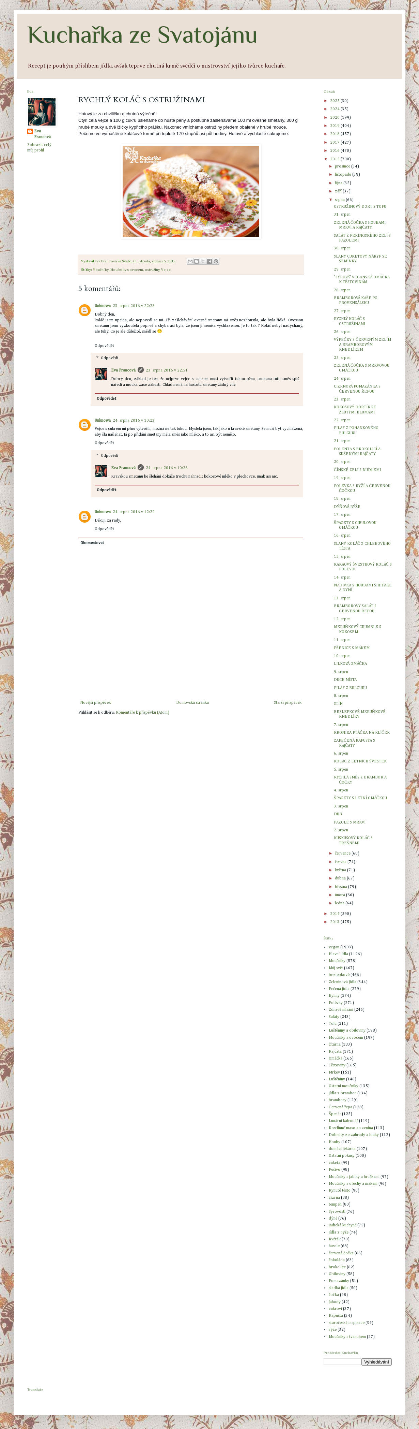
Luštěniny (337, 1079)
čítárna (335, 1044)
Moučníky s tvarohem (347, 1337)
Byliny (334, 996)
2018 (335, 134)
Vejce (166, 270)
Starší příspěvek (287, 703)
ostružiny (152, 270)
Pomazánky (339, 1281)
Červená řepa (340, 1107)
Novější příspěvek (95, 703)
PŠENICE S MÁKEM (352, 648)
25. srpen (342, 358)
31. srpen (342, 215)
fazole (334, 1246)
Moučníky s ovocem (126, 270)
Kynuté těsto (340, 1191)
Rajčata (335, 1052)
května (341, 870)
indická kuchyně (342, 1225)
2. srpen (341, 830)
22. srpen (342, 420)
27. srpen (342, 311)
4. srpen (341, 790)
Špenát (335, 1114)
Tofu (333, 1024)
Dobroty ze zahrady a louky (354, 1135)
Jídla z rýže (338, 1232)
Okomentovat (92, 543)
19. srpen (342, 478)
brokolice (337, 1267)
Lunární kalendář (343, 1121)
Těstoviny (337, 1065)
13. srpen (342, 598)
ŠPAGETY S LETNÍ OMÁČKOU (360, 798)
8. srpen (341, 696)
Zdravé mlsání (341, 1010)
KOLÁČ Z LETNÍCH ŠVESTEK (360, 761)
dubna (341, 878)
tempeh (335, 1204)
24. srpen (342, 379)
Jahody (335, 1302)
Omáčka (335, 1058)
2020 (335, 118)
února (340, 895)
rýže (333, 1330)
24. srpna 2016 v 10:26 (167, 468)
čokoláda (337, 1260)
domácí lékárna (342, 1149)
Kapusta (336, 1316)
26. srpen (342, 332)
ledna (340, 903)
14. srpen (342, 577)
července (343, 853)
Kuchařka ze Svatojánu (142, 34)
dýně (333, 1218)
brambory (337, 1100)
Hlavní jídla (338, 954)
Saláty (334, 1017)
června (341, 862)
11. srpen (342, 640)
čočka (334, 1295)
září (339, 191)
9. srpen (341, 672)
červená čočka (341, 1253)
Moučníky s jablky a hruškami (354, 1177)
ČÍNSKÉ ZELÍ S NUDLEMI (357, 470)
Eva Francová (123, 370)
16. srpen (342, 536)
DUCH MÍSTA (345, 680)
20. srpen (342, 462)
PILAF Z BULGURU (350, 688)
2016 (335, 151)
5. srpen (341, 770)
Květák (335, 1239)
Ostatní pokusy (342, 1156)
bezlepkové (339, 975)
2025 (335, 101)
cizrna (334, 1198)
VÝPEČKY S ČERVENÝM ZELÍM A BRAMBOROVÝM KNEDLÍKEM (362, 345)
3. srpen (341, 806)
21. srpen (342, 441)
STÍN (338, 704)
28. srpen (342, 290)
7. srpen (341, 725)
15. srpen (342, 557)
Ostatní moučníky (343, 1086)
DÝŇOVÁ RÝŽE (347, 507)
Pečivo (334, 1170)
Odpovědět (104, 346)
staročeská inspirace (346, 1323)
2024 (335, 109)
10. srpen (342, 656)
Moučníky (101, 270)
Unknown (103, 306)
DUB (338, 814)
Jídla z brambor (342, 1093)
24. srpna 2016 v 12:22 (134, 512)
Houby (334, 1142)
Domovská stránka (192, 703)
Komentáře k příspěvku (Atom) (142, 713)
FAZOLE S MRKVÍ (350, 822)
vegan (334, 947)
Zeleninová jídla (342, 982)
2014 (335, 914)
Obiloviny (337, 1274)
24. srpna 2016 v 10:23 (134, 421)
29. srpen (342, 269)
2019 (335, 126)
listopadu (343, 175)
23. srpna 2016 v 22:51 (167, 370)
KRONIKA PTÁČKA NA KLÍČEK (362, 733)
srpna (340, 200)
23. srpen (342, 399)
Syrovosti (337, 1212)
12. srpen (342, 619)
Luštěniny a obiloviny (347, 1031)
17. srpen (342, 515)
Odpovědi (109, 358)
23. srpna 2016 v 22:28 (134, 306)
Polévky (336, 1003)
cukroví (335, 1309)
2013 (335, 922)
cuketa (334, 1163)
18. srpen (342, 499)
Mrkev (334, 1072)
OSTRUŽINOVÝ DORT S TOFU (360, 207)
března (341, 887)
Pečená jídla (339, 989)
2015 (335, 159)
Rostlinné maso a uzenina (351, 1128)
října (339, 183)
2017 (335, 143)
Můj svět (336, 968)
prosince (343, 166)
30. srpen (342, 248)
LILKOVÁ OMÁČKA (350, 664)
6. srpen (341, 754)
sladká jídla (338, 1288)
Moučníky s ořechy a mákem (353, 1184)
